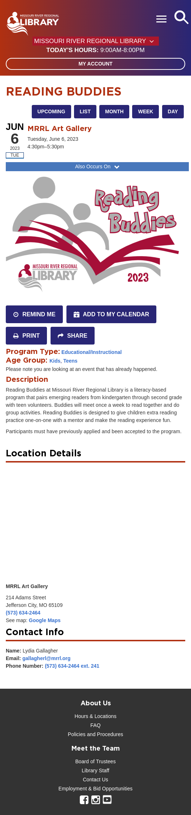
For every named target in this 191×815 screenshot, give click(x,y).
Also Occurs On (98, 166)
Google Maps (45, 620)
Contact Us (95, 779)
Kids (54, 361)
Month (114, 111)
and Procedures (104, 734)
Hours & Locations (95, 716)
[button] (95, 50)
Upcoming (51, 111)
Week (145, 111)
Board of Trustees (95, 761)
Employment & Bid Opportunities (95, 788)
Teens (70, 361)
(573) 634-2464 (23, 613)
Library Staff (95, 770)
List (85, 111)
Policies (77, 734)
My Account (95, 64)
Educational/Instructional (91, 352)
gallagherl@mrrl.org (46, 658)
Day (173, 111)
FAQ (95, 725)
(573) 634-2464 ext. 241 (72, 666)
